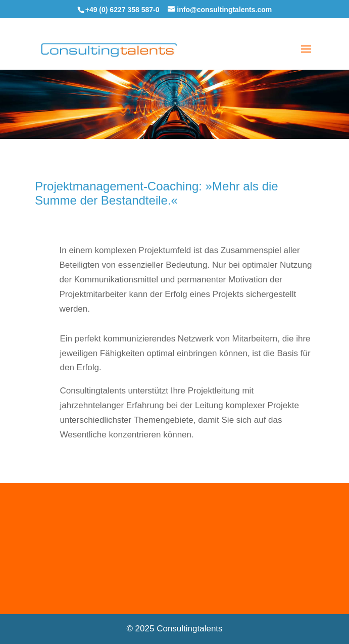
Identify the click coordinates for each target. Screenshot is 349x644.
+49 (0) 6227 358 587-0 (122, 10)
